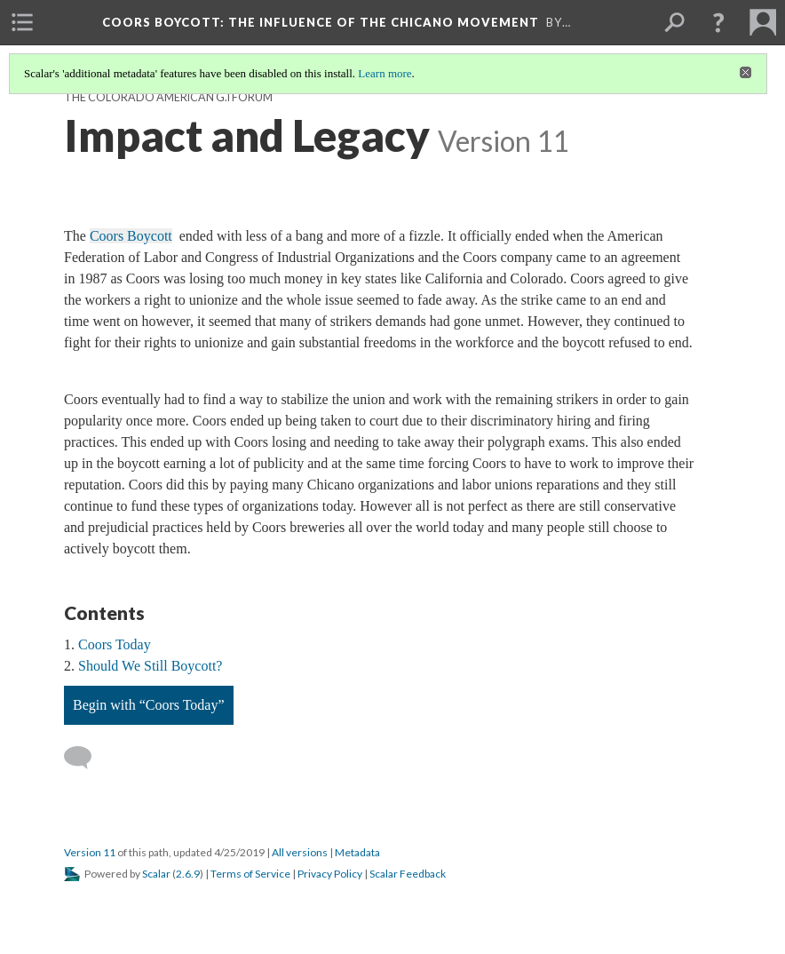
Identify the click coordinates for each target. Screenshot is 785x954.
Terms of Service (250, 873)
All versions (300, 852)
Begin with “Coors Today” (149, 704)
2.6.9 (188, 873)
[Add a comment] (85, 757)
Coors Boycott (320, 22)
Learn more (384, 73)
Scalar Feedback (407, 873)
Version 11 (89, 852)
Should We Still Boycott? (150, 665)
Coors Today (114, 644)
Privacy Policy (329, 873)
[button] (718, 22)
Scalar (156, 873)
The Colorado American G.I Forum (168, 97)
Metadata (357, 852)
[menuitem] (22, 22)
